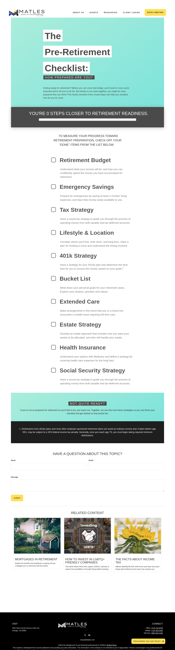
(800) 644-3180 (157, 626)
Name (13, 453)
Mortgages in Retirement (36, 552)
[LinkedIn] (89, 627)
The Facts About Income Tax (135, 553)
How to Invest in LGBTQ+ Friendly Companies (85, 553)
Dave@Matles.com (87, 632)
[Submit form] (17, 490)
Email (91, 453)
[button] (78, 5)
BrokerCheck (112, 638)
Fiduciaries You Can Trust (147, 641)
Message (14, 470)
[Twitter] (85, 627)
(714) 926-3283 (157, 623)
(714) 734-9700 (157, 621)
